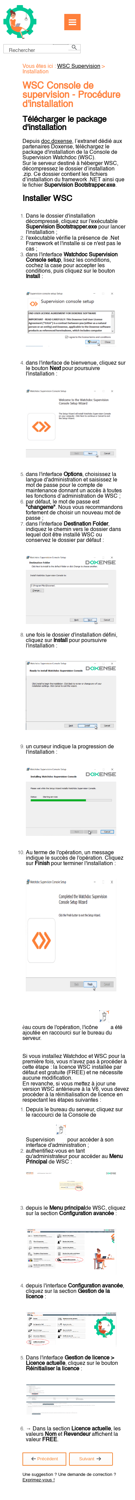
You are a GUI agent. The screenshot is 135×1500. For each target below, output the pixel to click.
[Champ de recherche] (42, 48)
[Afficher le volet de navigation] (72, 22)
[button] (60, 44)
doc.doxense (56, 141)
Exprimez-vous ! (38, 1480)
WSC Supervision (78, 66)
